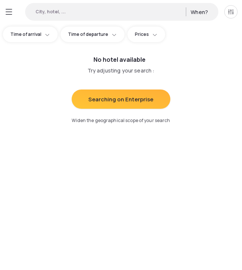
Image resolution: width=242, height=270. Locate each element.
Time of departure (92, 34)
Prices (146, 34)
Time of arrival (30, 34)
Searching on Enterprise (120, 99)
